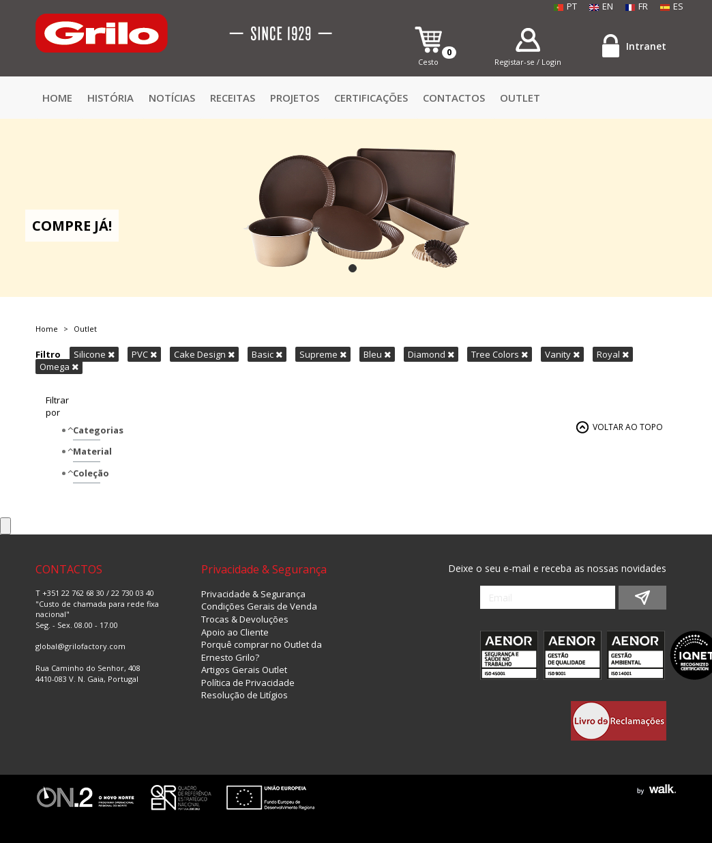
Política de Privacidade (248, 682)
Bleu (377, 354)
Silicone (94, 354)
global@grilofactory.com (80, 646)
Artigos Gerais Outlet (244, 669)
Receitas (232, 97)
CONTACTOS (454, 97)
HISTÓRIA (110, 97)
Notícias (172, 97)
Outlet (520, 97)
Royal (613, 354)
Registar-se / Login (527, 62)
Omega (59, 366)
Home (57, 97)
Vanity (562, 354)
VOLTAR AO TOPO (628, 427)
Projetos (294, 97)
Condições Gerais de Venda (259, 606)
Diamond (431, 354)
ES (671, 6)
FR (636, 6)
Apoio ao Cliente (235, 632)
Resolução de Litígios (244, 695)
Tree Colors (499, 354)
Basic (267, 354)
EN (601, 6)
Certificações (371, 97)
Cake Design (204, 354)
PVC (144, 354)
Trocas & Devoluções (244, 619)
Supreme (322, 354)
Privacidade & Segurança (253, 594)
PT (565, 6)
